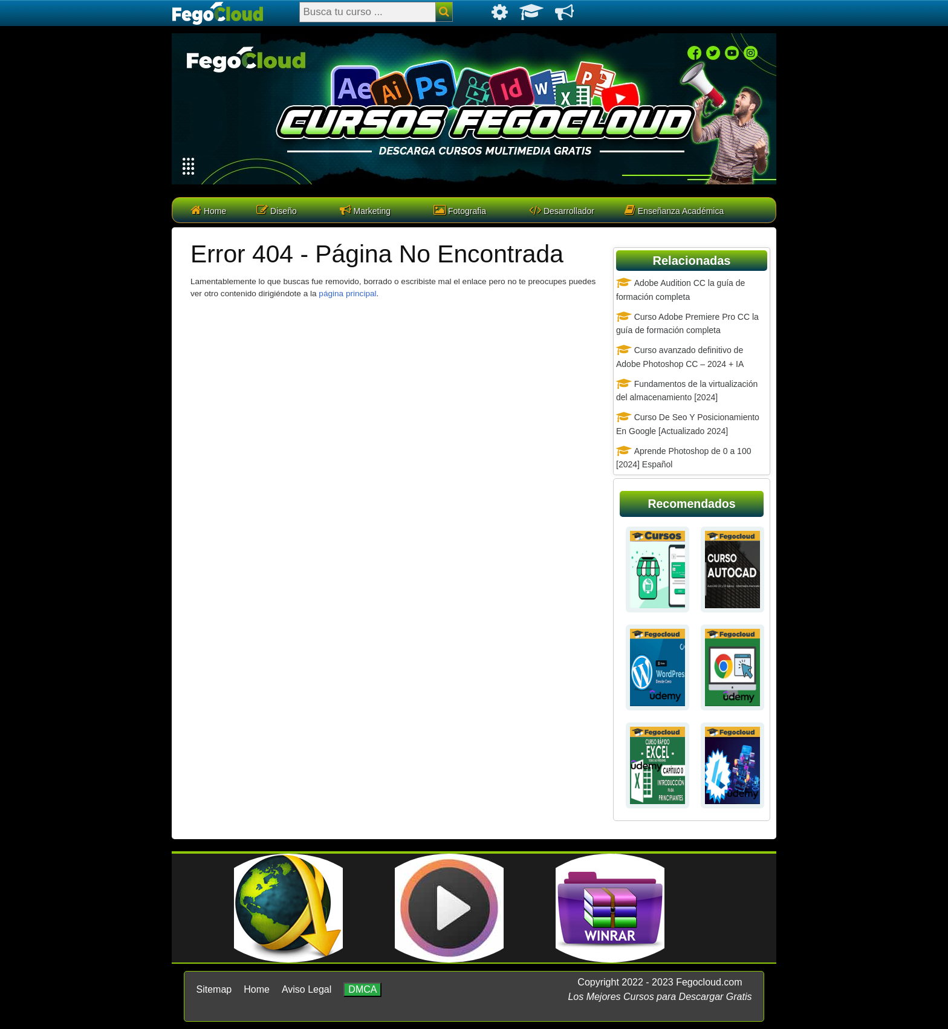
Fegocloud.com (709, 982)
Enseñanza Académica (674, 210)
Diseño (276, 210)
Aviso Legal (306, 989)
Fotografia (459, 210)
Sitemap (214, 989)
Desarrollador (561, 210)
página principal (347, 293)
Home (208, 210)
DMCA (362, 989)
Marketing (365, 210)
